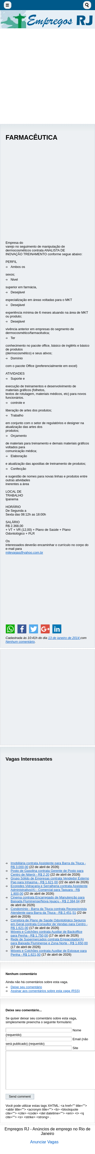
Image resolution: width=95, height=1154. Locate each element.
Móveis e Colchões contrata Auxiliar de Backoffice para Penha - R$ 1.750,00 (46, 933)
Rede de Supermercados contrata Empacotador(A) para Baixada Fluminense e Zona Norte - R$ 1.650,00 (49, 941)
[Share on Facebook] (21, 628)
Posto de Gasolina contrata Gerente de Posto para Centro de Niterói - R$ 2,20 (47, 872)
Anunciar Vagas (44, 1142)
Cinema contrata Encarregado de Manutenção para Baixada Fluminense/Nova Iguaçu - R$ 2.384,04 (48, 899)
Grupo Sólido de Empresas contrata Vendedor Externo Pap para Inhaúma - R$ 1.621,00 (50, 880)
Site (42, 1048)
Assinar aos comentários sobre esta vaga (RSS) (45, 991)
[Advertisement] (47, 76)
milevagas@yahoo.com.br (24, 552)
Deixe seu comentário (26, 987)
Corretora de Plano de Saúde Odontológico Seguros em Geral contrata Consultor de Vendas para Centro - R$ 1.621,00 (49, 924)
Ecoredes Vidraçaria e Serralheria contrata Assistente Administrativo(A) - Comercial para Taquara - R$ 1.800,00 (49, 889)
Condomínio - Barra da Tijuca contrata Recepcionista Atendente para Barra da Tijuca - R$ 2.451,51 (49, 911)
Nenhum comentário (20, 642)
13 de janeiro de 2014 (64, 638)
